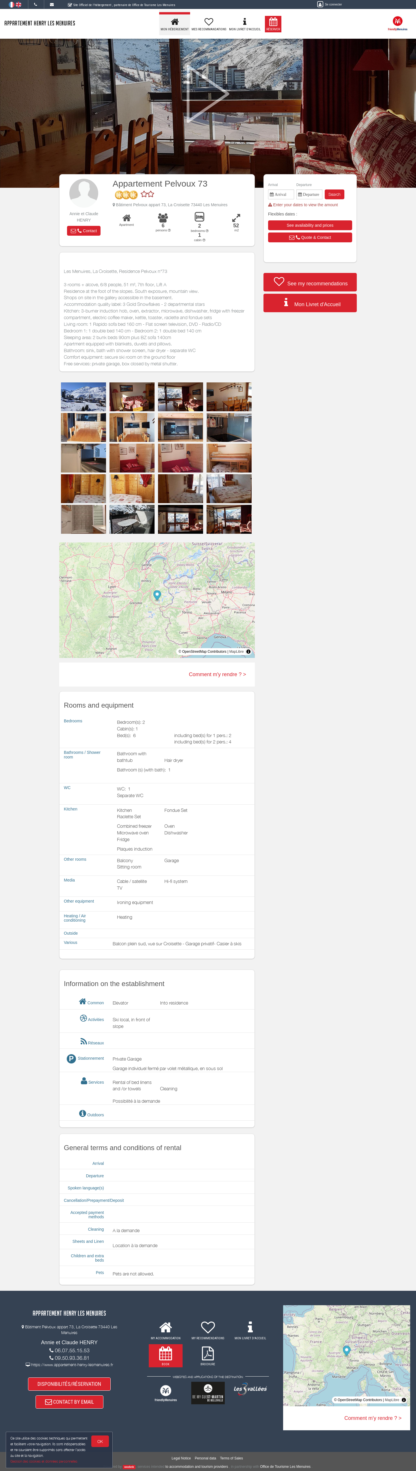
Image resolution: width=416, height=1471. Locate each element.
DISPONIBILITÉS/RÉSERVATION (69, 1384)
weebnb (129, 1467)
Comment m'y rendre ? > (217, 674)
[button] (84, 231)
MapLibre (236, 652)
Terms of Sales (231, 1458)
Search (334, 194)
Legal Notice (181, 1458)
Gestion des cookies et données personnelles (43, 1461)
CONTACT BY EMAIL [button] (69, 1402)
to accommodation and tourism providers (197, 1467)
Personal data (205, 1458)
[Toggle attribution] (248, 651)
